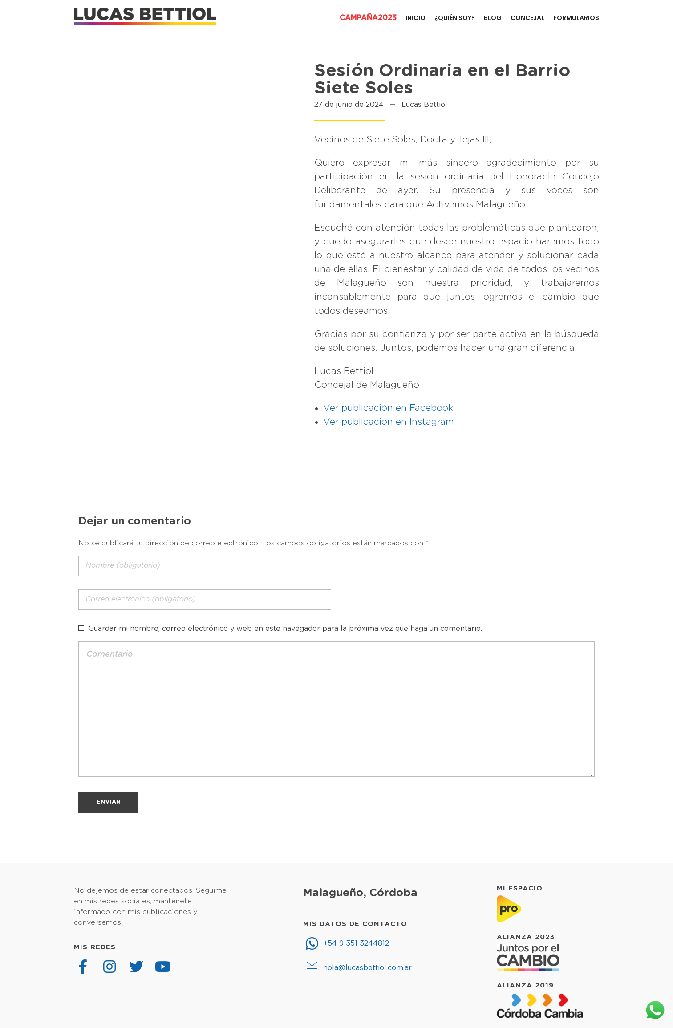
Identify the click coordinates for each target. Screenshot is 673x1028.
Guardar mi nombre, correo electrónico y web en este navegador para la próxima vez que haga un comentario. (285, 628)
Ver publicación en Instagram (388, 422)
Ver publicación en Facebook (388, 408)
